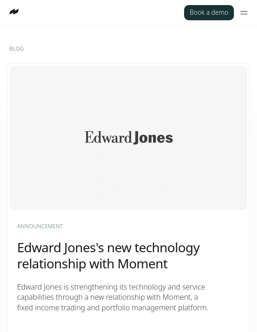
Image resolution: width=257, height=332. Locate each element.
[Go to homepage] (14, 12)
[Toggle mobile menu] (243, 12)
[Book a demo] (209, 12)
